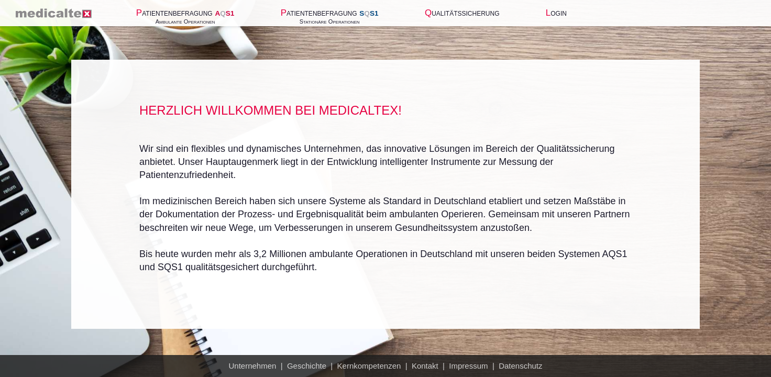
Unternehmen (252, 365)
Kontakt (425, 365)
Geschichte (306, 365)
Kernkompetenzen (369, 365)
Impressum (468, 365)
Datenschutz (520, 365)
